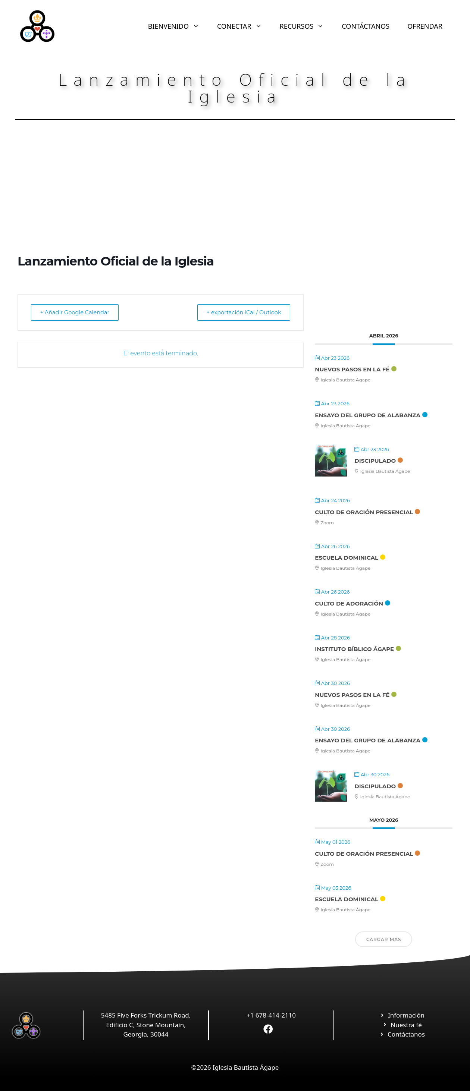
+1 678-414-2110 (271, 1015)
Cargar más (383, 939)
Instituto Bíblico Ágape (354, 649)
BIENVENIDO (178, 26)
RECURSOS (306, 26)
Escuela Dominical (346, 557)
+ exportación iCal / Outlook (241, 312)
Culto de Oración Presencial (364, 512)
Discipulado (375, 460)
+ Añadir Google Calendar (77, 312)
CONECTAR (244, 26)
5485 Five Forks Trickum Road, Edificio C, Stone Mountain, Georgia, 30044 (146, 1024)
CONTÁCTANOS (365, 26)
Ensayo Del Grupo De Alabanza (367, 415)
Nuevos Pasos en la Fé (352, 369)
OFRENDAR (424, 26)
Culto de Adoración (349, 603)
